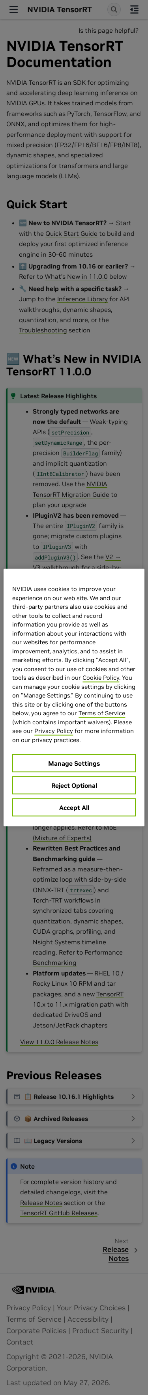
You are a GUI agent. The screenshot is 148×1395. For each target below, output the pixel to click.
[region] (74, 697)
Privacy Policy (53, 731)
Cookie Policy (100, 677)
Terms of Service (102, 713)
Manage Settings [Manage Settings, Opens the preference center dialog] (74, 763)
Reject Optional (74, 785)
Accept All (74, 807)
